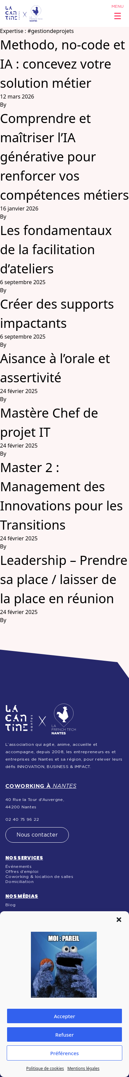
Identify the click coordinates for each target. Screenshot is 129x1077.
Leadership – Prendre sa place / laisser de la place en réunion (63, 579)
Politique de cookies (45, 1068)
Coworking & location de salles (39, 877)
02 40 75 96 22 (22, 819)
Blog (10, 905)
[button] (119, 919)
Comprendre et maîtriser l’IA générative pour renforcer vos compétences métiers (64, 156)
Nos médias (21, 896)
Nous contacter (37, 835)
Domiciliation (19, 882)
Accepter (64, 1016)
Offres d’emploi (22, 872)
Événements (18, 866)
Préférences (64, 1053)
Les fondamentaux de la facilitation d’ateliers (56, 249)
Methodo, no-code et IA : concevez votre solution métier (62, 63)
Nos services (24, 857)
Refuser (64, 1034)
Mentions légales (83, 1068)
